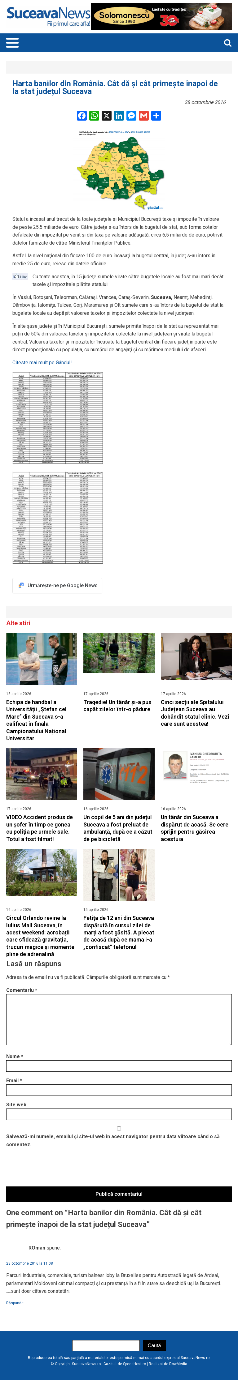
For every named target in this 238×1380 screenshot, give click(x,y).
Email (14, 1080)
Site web (16, 1105)
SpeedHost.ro (134, 1364)
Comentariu (21, 990)
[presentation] (53, 1169)
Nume (14, 1056)
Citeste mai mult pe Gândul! (42, 362)
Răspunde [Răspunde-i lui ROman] (15, 1303)
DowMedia (178, 1364)
